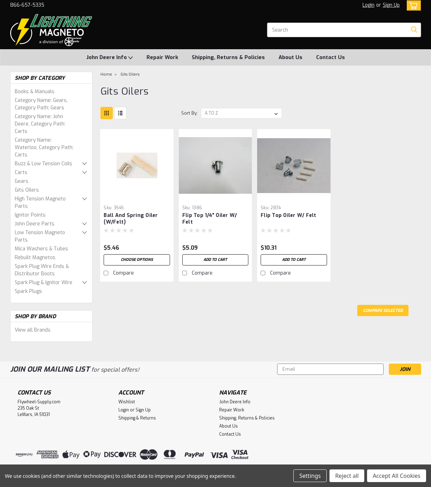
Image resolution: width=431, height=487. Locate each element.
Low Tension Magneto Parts (40, 236)
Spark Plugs (28, 291)
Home (106, 74)
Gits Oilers (27, 190)
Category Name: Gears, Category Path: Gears (41, 104)
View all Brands (33, 330)
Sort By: (189, 113)
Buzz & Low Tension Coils (43, 163)
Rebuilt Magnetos (35, 257)
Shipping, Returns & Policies (228, 57)
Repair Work (162, 57)
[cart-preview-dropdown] (412, 5)
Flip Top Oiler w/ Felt (288, 215)
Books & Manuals (34, 91)
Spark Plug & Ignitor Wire (43, 282)
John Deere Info (109, 58)
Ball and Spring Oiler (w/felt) (131, 218)
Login (368, 5)
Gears (21, 181)
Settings (310, 476)
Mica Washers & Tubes (41, 248)
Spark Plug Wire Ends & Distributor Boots (42, 270)
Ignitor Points (30, 215)
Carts (21, 172)
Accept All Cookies (396, 476)
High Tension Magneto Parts (40, 203)
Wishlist (126, 402)
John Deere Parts (34, 223)
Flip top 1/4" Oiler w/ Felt (209, 218)
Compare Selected (383, 310)
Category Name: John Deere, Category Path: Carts (40, 124)
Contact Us (330, 57)
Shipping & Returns (137, 418)
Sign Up (391, 5)
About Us (290, 57)
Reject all (347, 476)
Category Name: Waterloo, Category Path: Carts (44, 147)
